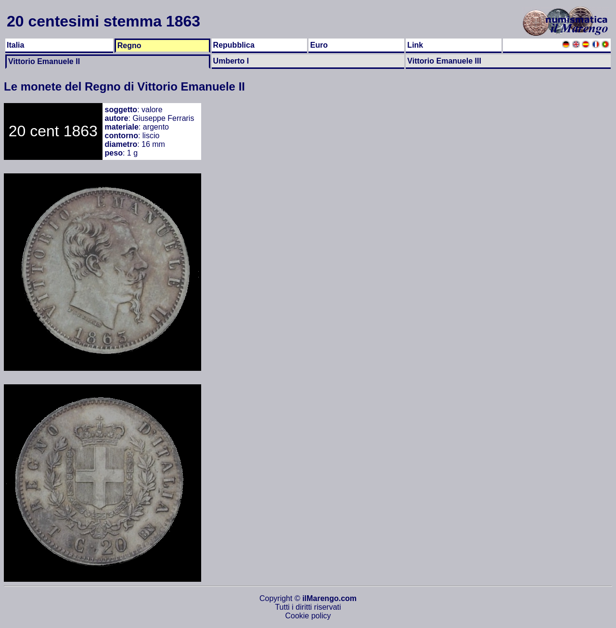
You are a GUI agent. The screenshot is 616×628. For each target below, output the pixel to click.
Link (415, 45)
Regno (129, 45)
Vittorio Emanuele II (44, 61)
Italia (15, 45)
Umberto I (231, 61)
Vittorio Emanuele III (444, 61)
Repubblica (234, 45)
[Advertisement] (573, 247)
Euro (318, 45)
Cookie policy (308, 616)
